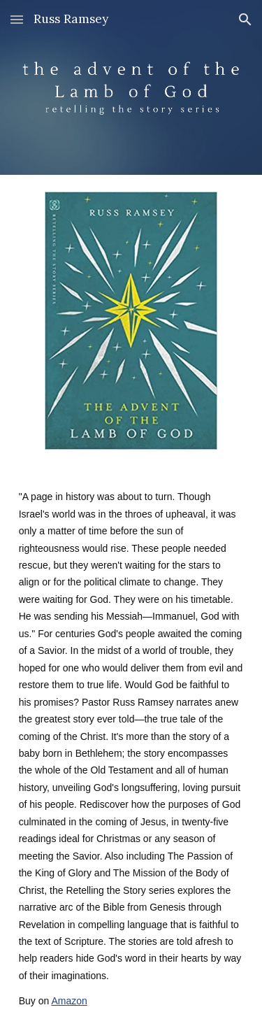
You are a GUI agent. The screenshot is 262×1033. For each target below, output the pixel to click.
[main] (131, 749)
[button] (17, 19)
